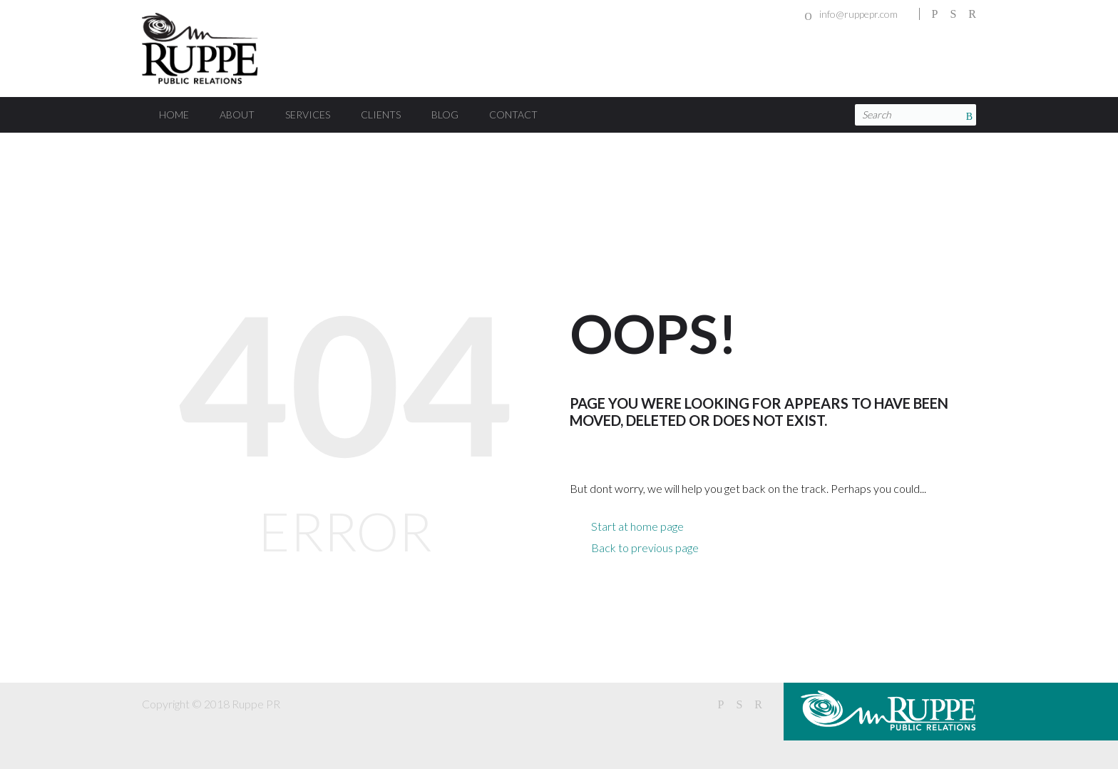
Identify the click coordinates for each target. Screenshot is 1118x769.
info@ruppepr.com (858, 14)
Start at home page (637, 526)
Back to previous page (645, 547)
